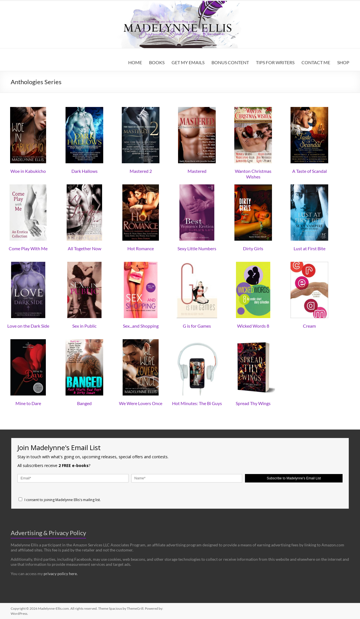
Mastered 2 (141, 171)
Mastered (197, 171)
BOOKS (157, 62)
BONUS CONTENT (230, 62)
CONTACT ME (316, 62)
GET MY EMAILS (188, 62)
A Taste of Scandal (309, 171)
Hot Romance (140, 248)
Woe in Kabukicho (28, 171)
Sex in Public (84, 326)
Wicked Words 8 (253, 326)
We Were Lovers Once (140, 403)
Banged (84, 403)
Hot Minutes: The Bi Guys (197, 403)
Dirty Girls (253, 248)
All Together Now (84, 248)
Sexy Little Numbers (196, 248)
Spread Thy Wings (253, 403)
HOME (135, 62)
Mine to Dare (28, 403)
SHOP (343, 62)
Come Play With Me (28, 248)
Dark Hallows (84, 171)
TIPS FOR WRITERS (275, 62)
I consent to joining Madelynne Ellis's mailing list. (60, 499)
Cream (309, 326)
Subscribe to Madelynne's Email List (294, 478)
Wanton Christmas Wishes (253, 173)
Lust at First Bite (309, 248)
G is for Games (197, 326)
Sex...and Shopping (141, 326)
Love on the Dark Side (28, 326)
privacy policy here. (61, 573)
